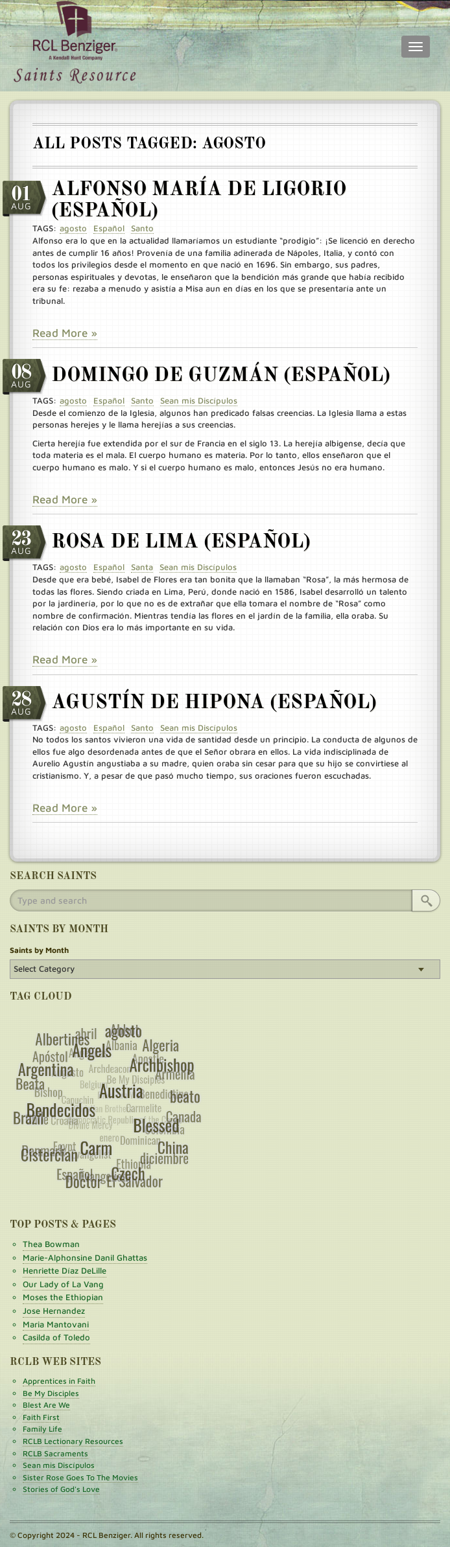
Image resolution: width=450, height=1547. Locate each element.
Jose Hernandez (54, 1310)
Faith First (41, 1417)
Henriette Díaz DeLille (64, 1270)
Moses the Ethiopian (63, 1297)
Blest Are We (46, 1405)
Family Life (42, 1429)
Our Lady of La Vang (63, 1284)
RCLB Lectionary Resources (73, 1441)
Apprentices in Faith (59, 1381)
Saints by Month (39, 950)
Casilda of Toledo (56, 1337)
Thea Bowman (51, 1244)
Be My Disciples (51, 1393)
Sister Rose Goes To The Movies (80, 1477)
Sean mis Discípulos (59, 1465)
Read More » (64, 333)
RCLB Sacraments (55, 1453)
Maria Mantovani (56, 1324)
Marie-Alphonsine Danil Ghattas (85, 1257)
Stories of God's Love (61, 1489)
